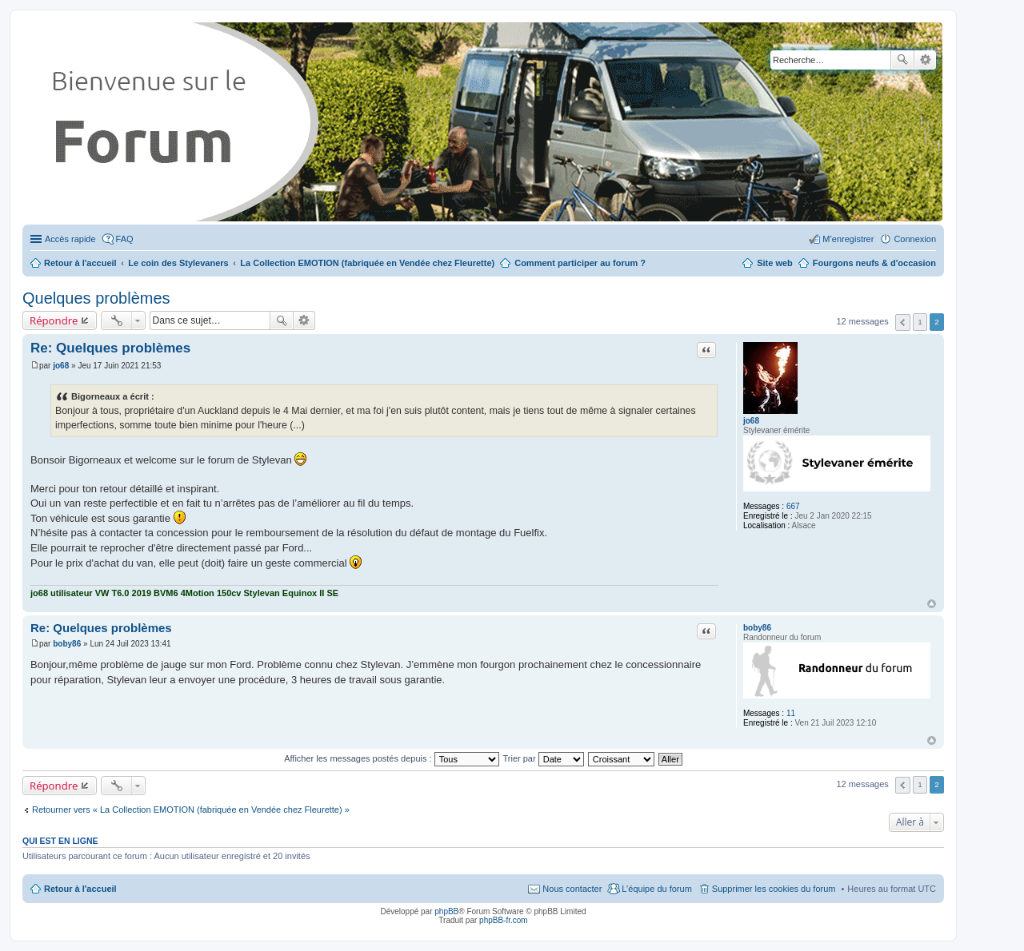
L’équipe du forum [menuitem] (656, 888)
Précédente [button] (902, 322)
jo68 (751, 420)
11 (790, 713)
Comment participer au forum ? (580, 263)
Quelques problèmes (96, 298)
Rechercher (902, 60)
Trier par (543, 758)
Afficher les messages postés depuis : (391, 758)
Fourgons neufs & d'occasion (874, 263)
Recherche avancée (925, 60)
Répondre (54, 320)
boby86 (757, 627)
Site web (775, 263)
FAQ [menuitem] (125, 239)
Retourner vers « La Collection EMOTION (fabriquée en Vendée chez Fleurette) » (191, 809)
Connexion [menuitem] (915, 239)
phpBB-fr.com (503, 920)
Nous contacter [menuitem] (572, 888)
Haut (931, 603)
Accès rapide (70, 239)
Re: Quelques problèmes (110, 348)
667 (793, 506)
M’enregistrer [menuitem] (848, 239)
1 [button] (920, 321)
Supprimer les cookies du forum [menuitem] (774, 888)
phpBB (446, 911)
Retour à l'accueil (80, 888)
